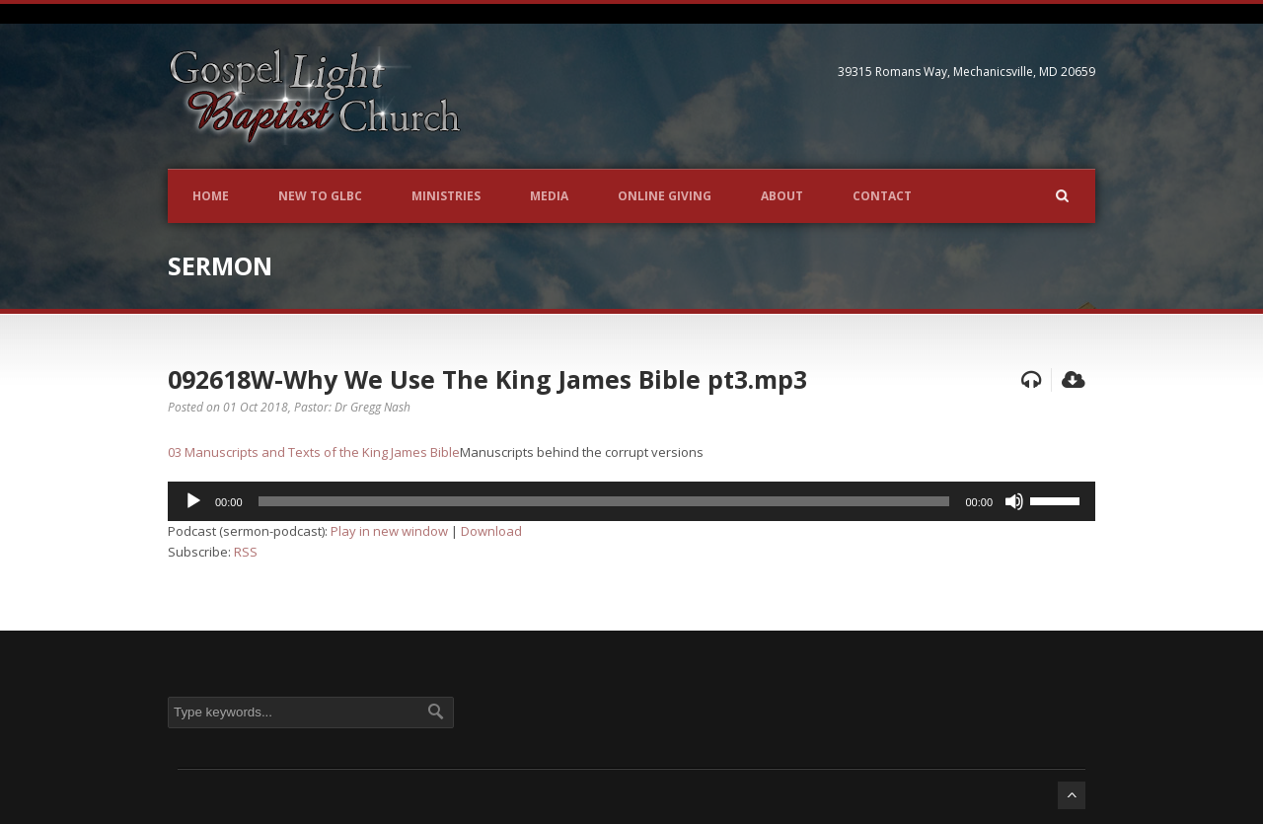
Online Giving (664, 195)
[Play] (193, 501)
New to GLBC (320, 195)
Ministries (446, 195)
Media (549, 195)
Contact (882, 195)
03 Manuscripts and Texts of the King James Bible (314, 452)
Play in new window (389, 531)
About (782, 195)
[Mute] (1014, 501)
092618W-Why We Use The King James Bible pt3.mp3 (487, 379)
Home (210, 195)
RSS (246, 552)
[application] (631, 501)
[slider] (604, 501)
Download (491, 531)
